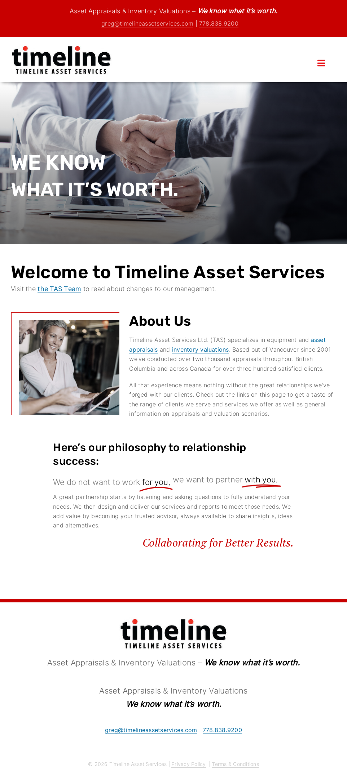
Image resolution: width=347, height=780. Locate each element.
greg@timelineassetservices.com (147, 23)
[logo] (61, 46)
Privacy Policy (188, 764)
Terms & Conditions (235, 764)
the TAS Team (59, 289)
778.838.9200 (218, 23)
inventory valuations (200, 349)
